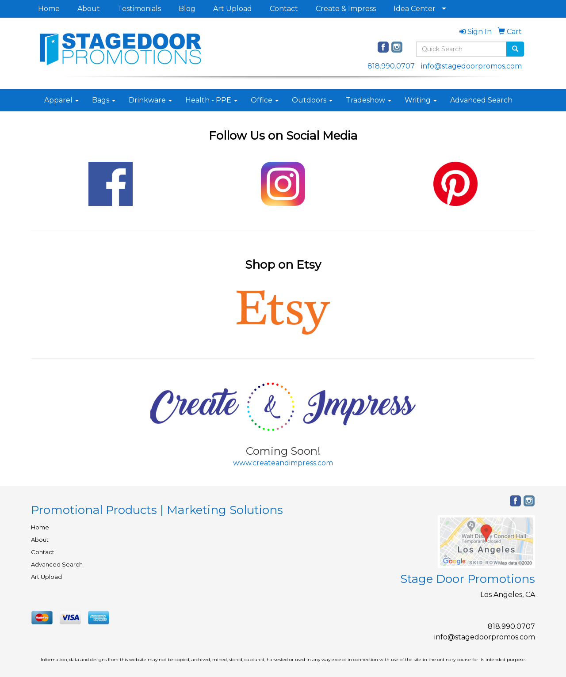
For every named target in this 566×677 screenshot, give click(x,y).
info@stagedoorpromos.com (471, 66)
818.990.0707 (391, 66)
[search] (515, 49)
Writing (421, 100)
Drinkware (150, 100)
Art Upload (232, 8)
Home (49, 8)
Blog (187, 8)
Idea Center (415, 8)
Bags (103, 100)
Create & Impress (346, 8)
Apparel (61, 100)
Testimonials (139, 8)
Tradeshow (368, 100)
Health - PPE (211, 100)
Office (265, 100)
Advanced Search (481, 100)
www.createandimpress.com (283, 463)
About (88, 8)
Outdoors (312, 100)
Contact (284, 8)
